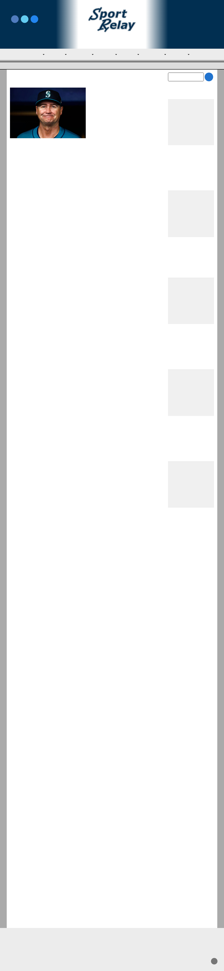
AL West (109, 54)
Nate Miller (106, 104)
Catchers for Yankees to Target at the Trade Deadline (191, 639)
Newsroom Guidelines (78, 911)
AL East (59, 54)
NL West (181, 54)
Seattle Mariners (102, 110)
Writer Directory (125, 917)
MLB (39, 54)
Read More (100, 171)
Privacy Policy (71, 917)
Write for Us (190, 20)
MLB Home (18, 911)
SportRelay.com (122, 962)
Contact (16, 929)
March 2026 (177, 882)
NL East (131, 54)
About (15, 920)
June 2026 (176, 854)
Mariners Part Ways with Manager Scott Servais (119, 93)
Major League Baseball (24, 65)
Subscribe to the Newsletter (185, 911)
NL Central (156, 54)
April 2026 (176, 873)
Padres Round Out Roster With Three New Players (190, 675)
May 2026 (175, 864)
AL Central (84, 54)
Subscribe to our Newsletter (191, 24)
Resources (18, 939)
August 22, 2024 (127, 104)
